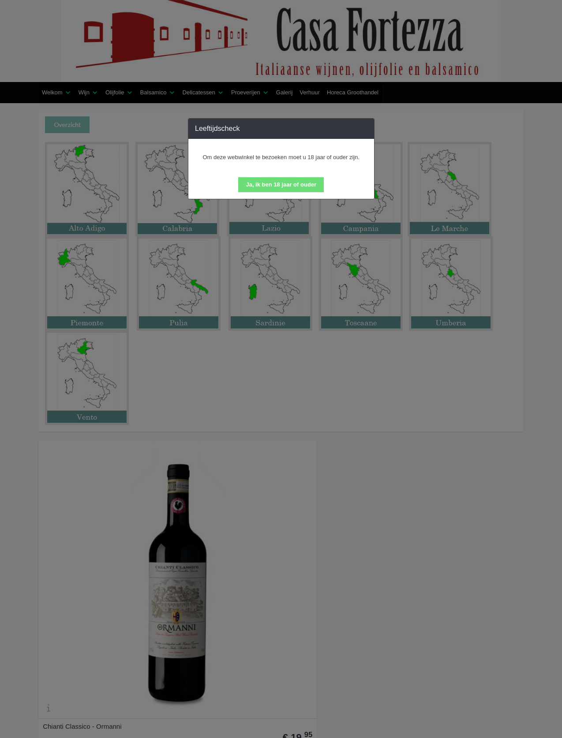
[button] (281, 184)
